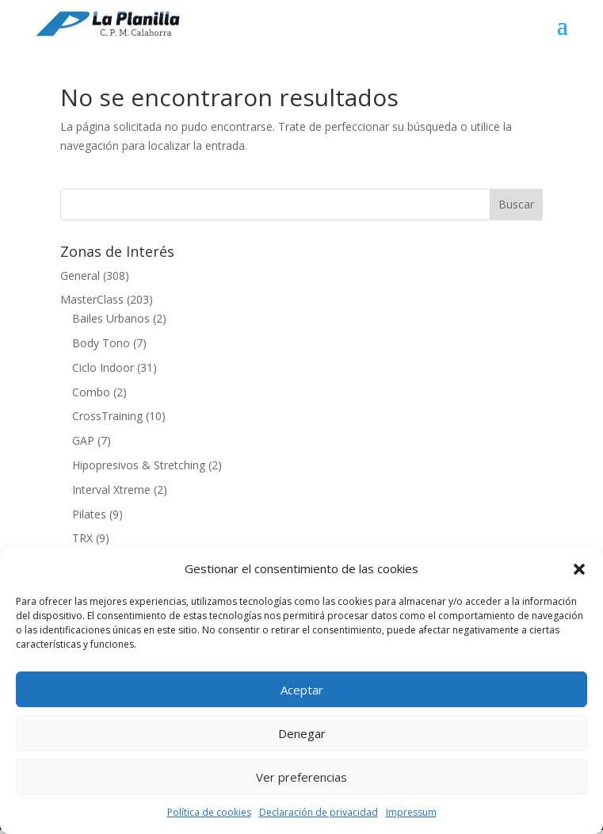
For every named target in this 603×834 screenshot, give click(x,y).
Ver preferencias (301, 777)
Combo (91, 392)
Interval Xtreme (111, 489)
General (80, 275)
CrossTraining (107, 415)
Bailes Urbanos (111, 318)
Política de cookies (209, 812)
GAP (83, 440)
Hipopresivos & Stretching (138, 464)
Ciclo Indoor (103, 367)
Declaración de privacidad (318, 812)
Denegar (302, 733)
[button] (579, 569)
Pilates (89, 514)
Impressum (411, 812)
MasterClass (92, 299)
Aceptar (302, 690)
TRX (82, 537)
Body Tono (101, 342)
